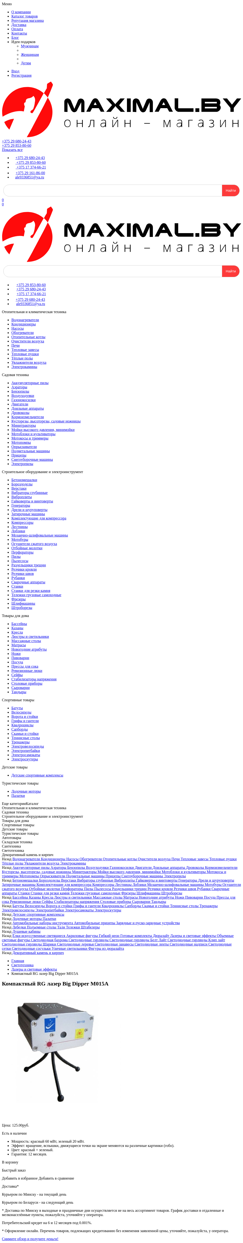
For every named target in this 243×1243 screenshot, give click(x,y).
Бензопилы (20, 391)
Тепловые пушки (25, 354)
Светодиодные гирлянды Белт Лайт (138, 940)
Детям (26, 63)
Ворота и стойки (24, 717)
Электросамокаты (25, 755)
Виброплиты (21, 497)
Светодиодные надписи (189, 944)
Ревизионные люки (26, 671)
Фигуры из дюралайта (106, 948)
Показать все (12, 150)
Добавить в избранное (20, 1178)
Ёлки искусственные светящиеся (39, 936)
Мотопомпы (21, 442)
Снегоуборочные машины (32, 459)
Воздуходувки (22, 396)
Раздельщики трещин (28, 565)
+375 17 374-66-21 (31, 167)
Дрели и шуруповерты (29, 510)
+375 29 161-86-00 (30, 173)
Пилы (16, 557)
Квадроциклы (22, 725)
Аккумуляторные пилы (29, 383)
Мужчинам (30, 46)
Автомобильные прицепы (95, 923)
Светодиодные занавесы (115, 944)
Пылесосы (19, 561)
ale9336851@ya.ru (29, 177)
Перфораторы (22, 552)
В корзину (10, 1162)
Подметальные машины (30, 451)
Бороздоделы (22, 484)
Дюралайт (161, 936)
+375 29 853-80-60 (16, 145)
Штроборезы (21, 608)
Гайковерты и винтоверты (32, 501)
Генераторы (20, 505)
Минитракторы (23, 425)
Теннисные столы (25, 738)
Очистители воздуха (27, 341)
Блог (15, 38)
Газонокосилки (23, 400)
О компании (21, 12)
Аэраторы (19, 387)
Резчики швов (22, 574)
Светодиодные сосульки (32, 948)
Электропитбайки (25, 751)
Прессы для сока (24, 666)
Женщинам (30, 55)
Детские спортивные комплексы (37, 775)
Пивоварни (20, 658)
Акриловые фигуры (82, 936)
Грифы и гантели (25, 721)
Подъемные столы (42, 927)
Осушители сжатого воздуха (34, 544)
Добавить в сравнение (56, 1178)
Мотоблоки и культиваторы (33, 434)
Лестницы (19, 527)
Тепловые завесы (25, 350)
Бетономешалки (24, 480)
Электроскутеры (24, 759)
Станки (17, 586)
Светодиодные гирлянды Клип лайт (196, 940)
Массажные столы (26, 641)
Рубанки (18, 578)
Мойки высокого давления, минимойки (43, 430)
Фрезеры (18, 599)
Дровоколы (20, 413)
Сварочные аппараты (28, 582)
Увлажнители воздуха (28, 362)
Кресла (17, 632)
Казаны (17, 628)
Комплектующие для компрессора (38, 518)
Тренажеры (20, 742)
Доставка (18, 25)
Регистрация (21, 75)
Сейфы (17, 675)
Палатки (18, 796)
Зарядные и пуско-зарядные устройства (148, 923)
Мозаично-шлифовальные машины (39, 535)
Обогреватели (22, 333)
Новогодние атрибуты (29, 649)
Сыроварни (20, 688)
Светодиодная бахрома (50, 940)
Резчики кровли (24, 569)
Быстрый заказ (14, 1170)
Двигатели (19, 404)
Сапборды (19, 729)
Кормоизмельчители (27, 417)
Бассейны (19, 624)
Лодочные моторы (26, 791)
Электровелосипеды (27, 746)
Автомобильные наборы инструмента (43, 923)
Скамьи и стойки (25, 734)
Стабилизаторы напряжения (33, 679)
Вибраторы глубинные (29, 493)
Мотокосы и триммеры (29, 438)
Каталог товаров (24, 16)
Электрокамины (24, 367)
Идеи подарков (23, 42)
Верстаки (19, 488)
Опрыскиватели (24, 447)
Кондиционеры (23, 324)
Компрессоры (22, 522)
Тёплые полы (22, 358)
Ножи (16, 654)
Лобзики (18, 531)
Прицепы (18, 455)
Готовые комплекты (136, 936)
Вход (15, 71)
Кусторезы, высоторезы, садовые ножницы (46, 421)
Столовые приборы (26, 683)
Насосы (17, 328)
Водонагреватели (25, 320)
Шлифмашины (23, 603)
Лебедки (19, 927)
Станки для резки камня (30, 591)
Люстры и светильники (30, 637)
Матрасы (18, 645)
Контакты (19, 33)
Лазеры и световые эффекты (193, 936)
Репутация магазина (27, 20)
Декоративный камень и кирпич (38, 953)
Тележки (73, 927)
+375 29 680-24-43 (16, 141)
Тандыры (18, 692)
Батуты (17, 708)
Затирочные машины (28, 514)
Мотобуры (19, 539)
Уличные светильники (69, 948)
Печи (15, 345)
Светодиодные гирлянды (89, 940)
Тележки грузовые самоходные (36, 595)
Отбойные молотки (26, 548)
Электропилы (22, 464)
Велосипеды (21, 712)
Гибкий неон (109, 936)
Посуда (17, 662)
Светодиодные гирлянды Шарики (29, 944)
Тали (61, 927)
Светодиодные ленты (152, 944)
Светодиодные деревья (76, 944)
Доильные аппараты (27, 408)
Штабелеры (90, 927)
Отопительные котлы (28, 337)
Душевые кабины (26, 931)
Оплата (17, 29)
